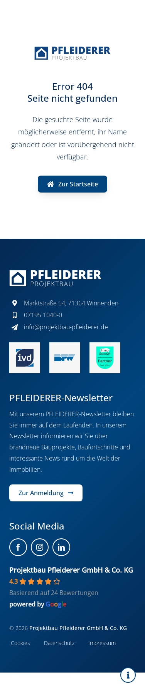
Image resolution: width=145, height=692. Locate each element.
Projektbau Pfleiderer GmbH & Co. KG (71, 570)
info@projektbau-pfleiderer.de (66, 327)
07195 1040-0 (43, 315)
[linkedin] (61, 547)
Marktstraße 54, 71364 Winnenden (71, 303)
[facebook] (18, 547)
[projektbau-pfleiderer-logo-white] (55, 273)
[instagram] (40, 547)
